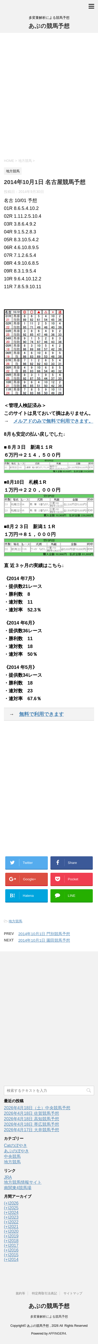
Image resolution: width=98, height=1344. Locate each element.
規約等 (20, 1293)
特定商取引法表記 (44, 1293)
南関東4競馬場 (17, 1188)
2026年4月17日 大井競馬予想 (31, 1130)
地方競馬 (15, 921)
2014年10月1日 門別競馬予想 (44, 934)
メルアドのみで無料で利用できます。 (53, 421)
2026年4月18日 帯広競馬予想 (31, 1124)
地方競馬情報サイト (23, 1182)
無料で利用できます (41, 714)
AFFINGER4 (57, 1333)
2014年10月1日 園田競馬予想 (44, 940)
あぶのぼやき (16, 1151)
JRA (8, 1177)
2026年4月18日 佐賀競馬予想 (31, 1113)
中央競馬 (12, 1156)
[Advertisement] (49, 95)
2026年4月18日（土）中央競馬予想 (37, 1108)
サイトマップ (73, 1293)
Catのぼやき (15, 1145)
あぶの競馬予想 (49, 26)
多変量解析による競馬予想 (49, 1316)
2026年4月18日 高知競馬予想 (31, 1119)
